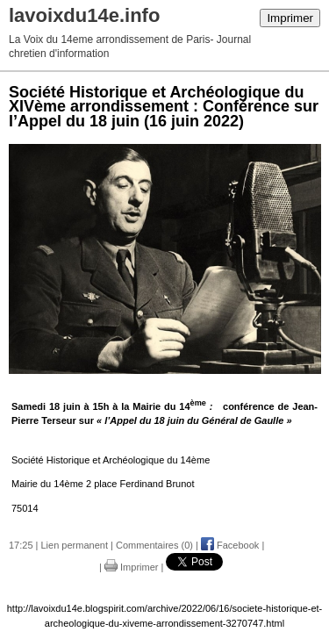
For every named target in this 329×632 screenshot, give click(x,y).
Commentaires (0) (154, 545)
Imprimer (290, 18)
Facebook (230, 545)
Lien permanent (74, 545)
